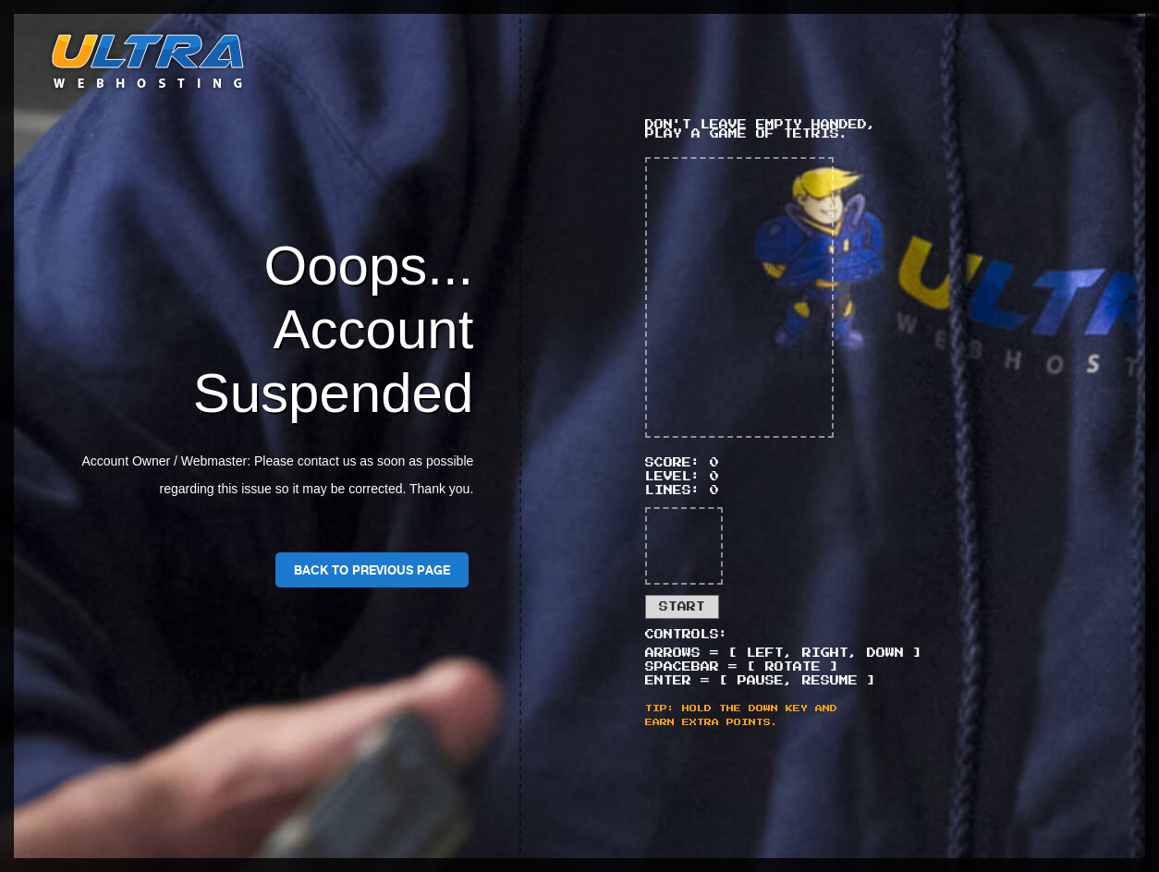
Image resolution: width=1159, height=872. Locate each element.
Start (682, 607)
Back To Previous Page (372, 570)
